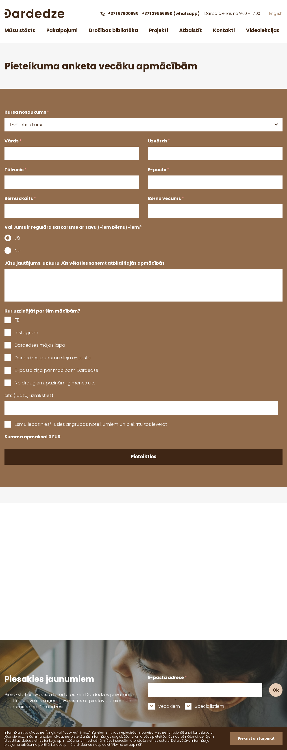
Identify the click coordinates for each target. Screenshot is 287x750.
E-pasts (158, 169)
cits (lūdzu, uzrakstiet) (28, 395)
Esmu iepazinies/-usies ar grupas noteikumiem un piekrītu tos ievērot (91, 424)
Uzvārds (159, 141)
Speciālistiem (209, 706)
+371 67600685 (123, 13)
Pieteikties (144, 456)
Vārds (13, 141)
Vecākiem (169, 706)
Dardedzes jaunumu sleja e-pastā (53, 358)
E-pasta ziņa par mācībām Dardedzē (56, 370)
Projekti (158, 30)
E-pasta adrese (167, 677)
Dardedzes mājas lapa (40, 345)
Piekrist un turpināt (256, 738)
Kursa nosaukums (26, 112)
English (276, 13)
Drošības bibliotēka (113, 30)
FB (17, 320)
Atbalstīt (190, 30)
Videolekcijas (262, 30)
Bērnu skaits (20, 198)
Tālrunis (15, 169)
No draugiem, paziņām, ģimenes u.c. (55, 383)
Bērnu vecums (166, 198)
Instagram (26, 332)
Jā (17, 238)
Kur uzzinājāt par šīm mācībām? (42, 311)
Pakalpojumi (62, 30)
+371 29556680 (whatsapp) (171, 13)
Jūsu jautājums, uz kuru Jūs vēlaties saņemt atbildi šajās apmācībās (84, 263)
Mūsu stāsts (19, 30)
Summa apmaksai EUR (32, 437)
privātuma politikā (35, 744)
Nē (17, 250)
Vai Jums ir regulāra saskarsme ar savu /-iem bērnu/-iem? (72, 227)
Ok (276, 690)
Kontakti (224, 30)
